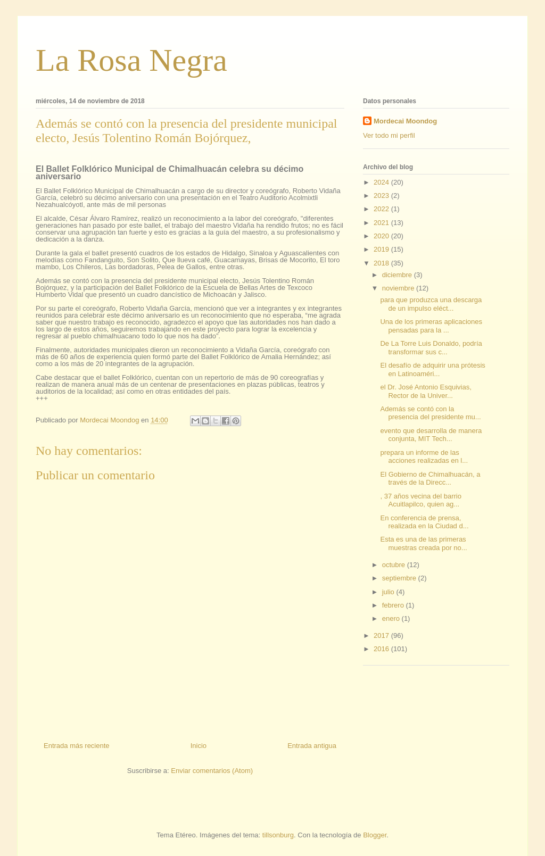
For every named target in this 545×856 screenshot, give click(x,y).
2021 (382, 223)
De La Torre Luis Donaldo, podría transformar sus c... (431, 347)
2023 (382, 196)
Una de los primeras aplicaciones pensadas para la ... (431, 326)
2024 (382, 182)
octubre (394, 565)
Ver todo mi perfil (389, 135)
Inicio (199, 746)
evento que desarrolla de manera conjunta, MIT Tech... (431, 435)
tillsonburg (278, 835)
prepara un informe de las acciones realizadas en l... (424, 456)
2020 (382, 236)
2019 (382, 249)
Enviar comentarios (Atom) (212, 771)
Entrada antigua (311, 746)
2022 (382, 209)
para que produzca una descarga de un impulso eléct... (431, 304)
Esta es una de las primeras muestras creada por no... (423, 543)
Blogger (374, 835)
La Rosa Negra (131, 60)
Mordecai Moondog (405, 121)
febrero (394, 605)
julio (389, 592)
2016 (382, 649)
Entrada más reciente (77, 746)
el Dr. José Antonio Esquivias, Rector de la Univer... (425, 391)
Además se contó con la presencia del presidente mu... (430, 413)
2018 (382, 263)
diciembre (398, 275)
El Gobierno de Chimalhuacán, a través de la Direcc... (430, 478)
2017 (382, 635)
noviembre (399, 288)
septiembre (400, 578)
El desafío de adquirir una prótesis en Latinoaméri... (432, 369)
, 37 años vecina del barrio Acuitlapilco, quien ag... (420, 500)
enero (392, 618)
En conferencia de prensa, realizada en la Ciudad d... (424, 522)
